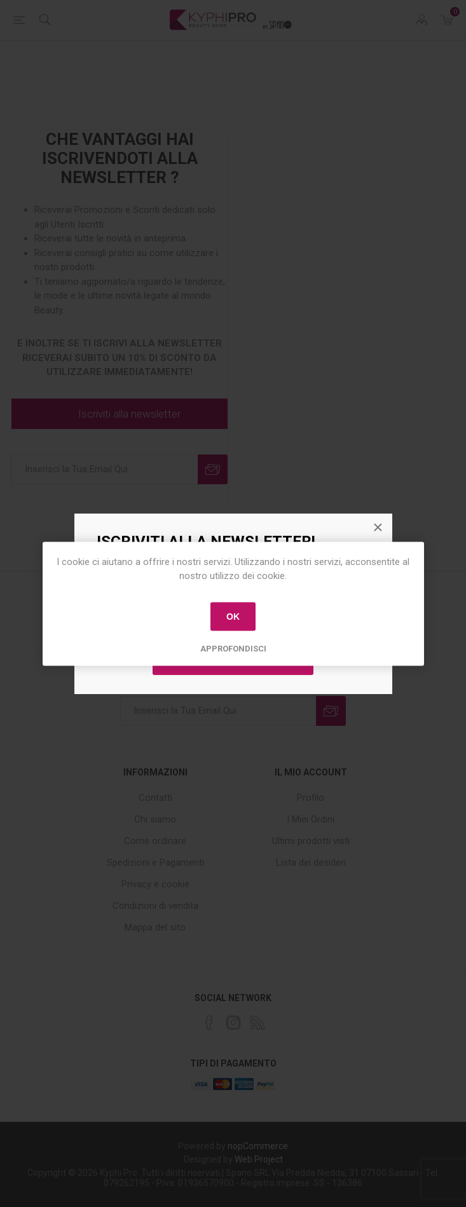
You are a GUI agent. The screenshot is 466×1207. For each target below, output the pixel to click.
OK (233, 616)
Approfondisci (233, 648)
